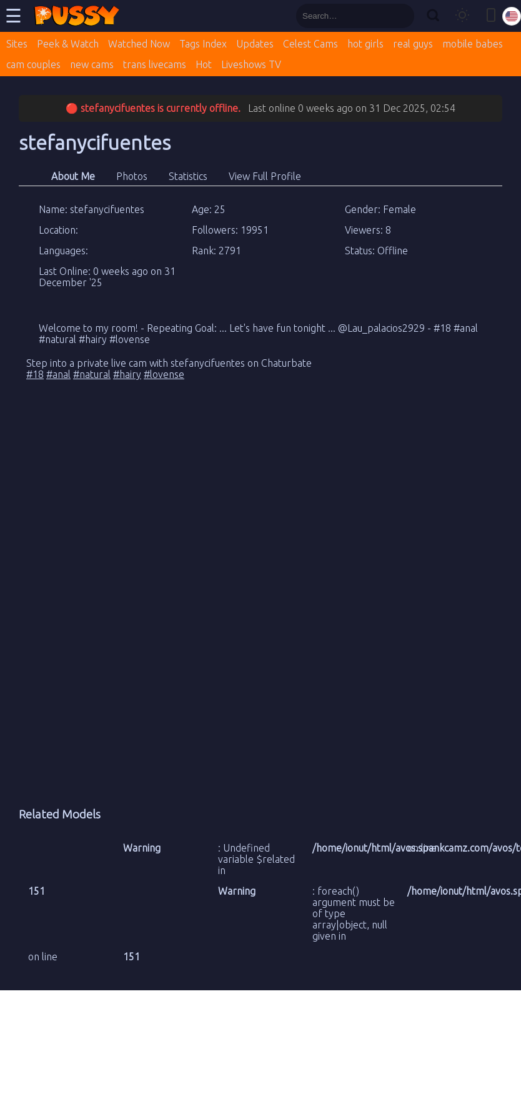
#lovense (164, 374)
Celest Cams (310, 43)
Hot (204, 64)
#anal (58, 374)
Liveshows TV (251, 64)
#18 (35, 374)
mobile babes (472, 43)
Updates (255, 43)
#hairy (127, 374)
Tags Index (203, 43)
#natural (92, 374)
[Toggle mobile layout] (491, 16)
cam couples (33, 64)
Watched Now (139, 43)
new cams (92, 64)
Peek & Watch (68, 43)
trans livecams (154, 64)
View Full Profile (265, 176)
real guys (413, 43)
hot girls (365, 43)
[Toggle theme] (462, 16)
